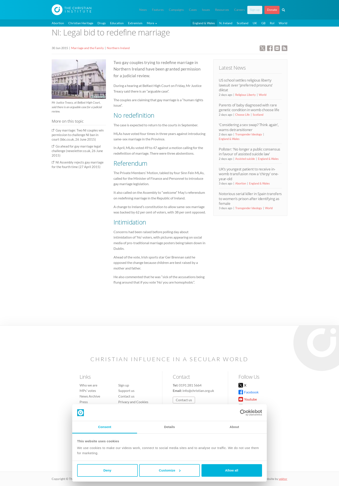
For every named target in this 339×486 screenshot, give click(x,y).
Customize (170, 470)
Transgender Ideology (248, 134)
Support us (126, 390)
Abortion (58, 23)
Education (117, 23)
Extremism (135, 23)
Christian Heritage (80, 23)
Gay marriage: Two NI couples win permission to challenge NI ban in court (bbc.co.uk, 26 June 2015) (78, 134)
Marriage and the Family (87, 48)
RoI (272, 23)
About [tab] (234, 427)
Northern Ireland (118, 48)
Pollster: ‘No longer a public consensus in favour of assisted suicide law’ (249, 151)
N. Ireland (225, 23)
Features (158, 9)
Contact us (126, 396)
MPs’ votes (88, 390)
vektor (283, 479)
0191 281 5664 (190, 385)
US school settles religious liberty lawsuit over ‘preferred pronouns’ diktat (246, 85)
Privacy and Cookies (133, 402)
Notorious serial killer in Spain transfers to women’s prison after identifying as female (250, 198)
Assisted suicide (245, 158)
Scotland (242, 23)
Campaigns (176, 9)
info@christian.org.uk (198, 390)
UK (255, 23)
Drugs (102, 23)
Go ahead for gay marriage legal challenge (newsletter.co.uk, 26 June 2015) (77, 150)
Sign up (255, 9)
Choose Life (242, 114)
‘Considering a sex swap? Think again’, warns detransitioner (248, 127)
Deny (107, 470)
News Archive (90, 396)
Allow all (231, 470)
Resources (222, 9)
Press (84, 402)
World (283, 23)
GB (263, 23)
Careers (239, 9)
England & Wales (204, 23)
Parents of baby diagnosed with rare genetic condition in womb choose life (249, 107)
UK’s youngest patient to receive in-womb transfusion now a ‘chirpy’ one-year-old (248, 174)
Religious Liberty (245, 94)
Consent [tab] (104, 427)
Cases (193, 9)
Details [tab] (169, 427)
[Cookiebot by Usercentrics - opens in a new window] (243, 412)
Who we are (88, 385)
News (143, 9)
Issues (206, 9)
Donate (272, 9)
